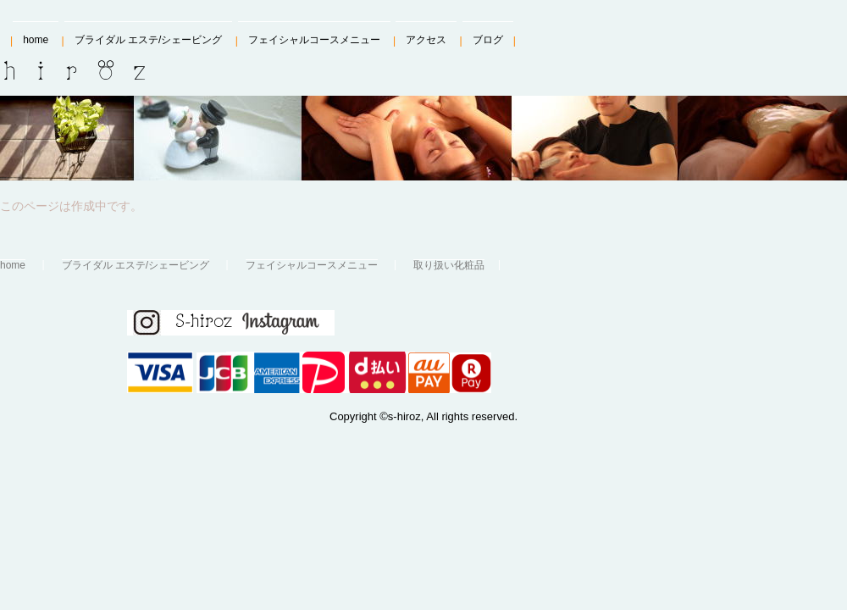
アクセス (426, 40)
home (35, 40)
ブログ (488, 40)
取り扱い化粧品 (448, 264)
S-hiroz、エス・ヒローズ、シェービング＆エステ (95, 70)
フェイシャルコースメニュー (314, 40)
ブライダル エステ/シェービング (149, 40)
